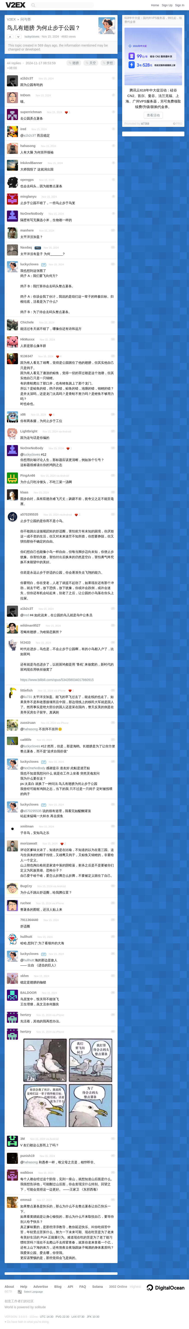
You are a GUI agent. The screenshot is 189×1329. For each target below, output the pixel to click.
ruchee (25, 903)
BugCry (26, 886)
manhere (27, 230)
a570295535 (29, 514)
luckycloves (32, 36)
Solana (97, 1286)
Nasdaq (26, 247)
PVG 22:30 (62, 1316)
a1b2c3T (26, 78)
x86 (23, 414)
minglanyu (28, 196)
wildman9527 (30, 625)
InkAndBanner (31, 163)
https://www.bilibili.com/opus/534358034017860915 (57, 680)
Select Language (30, 1291)
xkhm (24, 976)
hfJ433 (25, 642)
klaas (24, 492)
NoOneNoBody (31, 213)
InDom (25, 95)
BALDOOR (28, 993)
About (9, 1286)
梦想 (108, 63)
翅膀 (74, 63)
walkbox (26, 1172)
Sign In (179, 5)
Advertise (40, 1286)
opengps (27, 180)
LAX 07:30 (77, 1316)
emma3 (25, 1200)
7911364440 (29, 920)
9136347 (26, 356)
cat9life (25, 740)
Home (155, 5)
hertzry (25, 1015)
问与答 (26, 19)
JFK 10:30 (93, 1316)
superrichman (31, 112)
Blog (58, 1286)
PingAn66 (27, 475)
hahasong (27, 146)
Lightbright (28, 431)
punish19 (27, 1156)
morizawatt (28, 843)
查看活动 (153, 115)
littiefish (26, 690)
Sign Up (167, 5)
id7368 (145, 123)
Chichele (27, 322)
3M (22, 1139)
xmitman (27, 826)
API (70, 1286)
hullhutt (26, 937)
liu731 (28, 697)
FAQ (82, 1286)
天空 (91, 63)
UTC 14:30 (46, 1316)
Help (23, 1286)
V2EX (11, 19)
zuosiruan (27, 723)
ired (23, 129)
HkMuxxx (27, 339)
